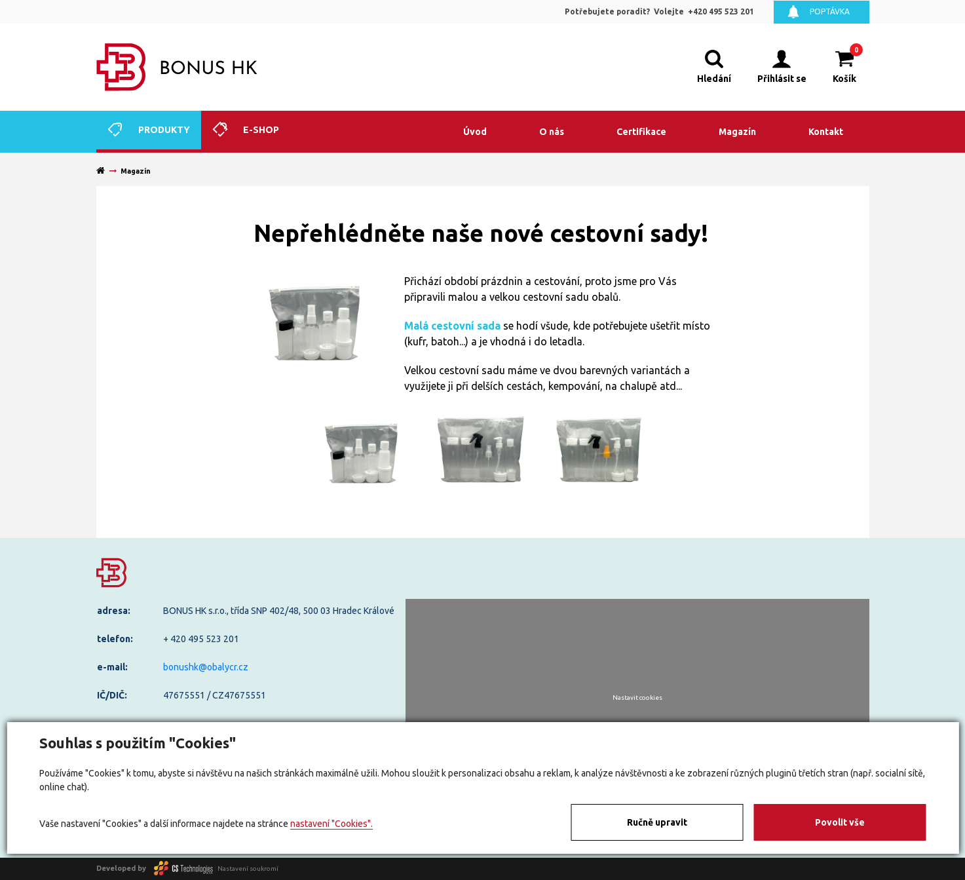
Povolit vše (840, 822)
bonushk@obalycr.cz (205, 667)
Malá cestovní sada (452, 326)
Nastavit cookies (637, 698)
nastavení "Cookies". (331, 823)
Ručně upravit (657, 822)
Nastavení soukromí (248, 867)
